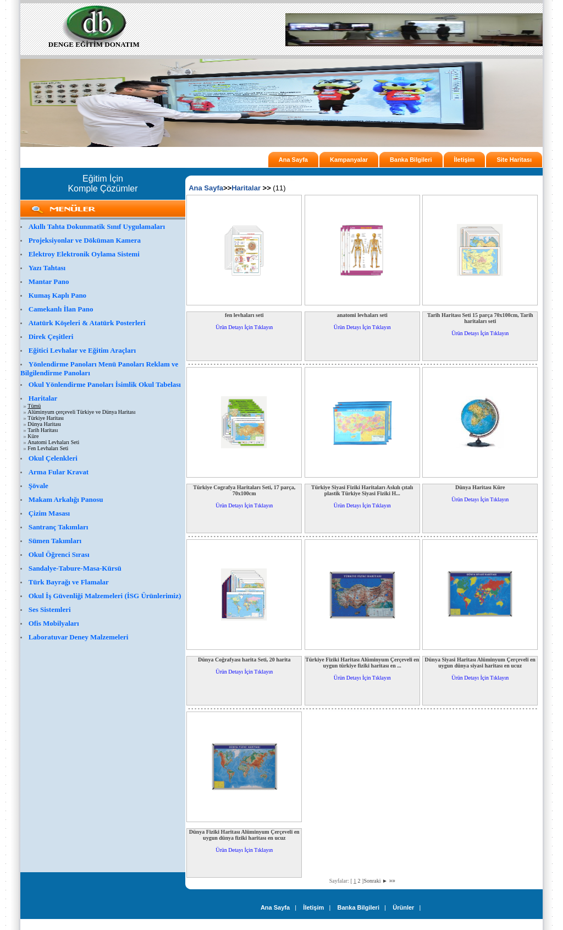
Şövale (38, 486)
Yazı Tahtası (47, 268)
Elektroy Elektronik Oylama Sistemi (84, 254)
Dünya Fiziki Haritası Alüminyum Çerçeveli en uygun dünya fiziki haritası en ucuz (244, 835)
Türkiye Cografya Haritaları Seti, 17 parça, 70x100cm (244, 490)
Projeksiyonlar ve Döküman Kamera (85, 240)
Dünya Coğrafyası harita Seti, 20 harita (244, 660)
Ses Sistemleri (50, 609)
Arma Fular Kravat (59, 472)
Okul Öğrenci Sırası (59, 554)
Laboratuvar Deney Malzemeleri (79, 637)
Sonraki (375, 881)
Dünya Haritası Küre (480, 487)
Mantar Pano (49, 281)
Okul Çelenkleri (53, 458)
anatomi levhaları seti (362, 315)
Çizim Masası (49, 513)
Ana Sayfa (293, 159)
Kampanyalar (349, 159)
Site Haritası (514, 159)
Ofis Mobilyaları (54, 623)
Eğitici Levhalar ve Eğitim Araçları (82, 350)
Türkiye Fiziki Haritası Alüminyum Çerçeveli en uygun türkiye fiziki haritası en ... (362, 663)
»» (392, 881)
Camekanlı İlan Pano (61, 309)
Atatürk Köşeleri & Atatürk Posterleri (87, 323)
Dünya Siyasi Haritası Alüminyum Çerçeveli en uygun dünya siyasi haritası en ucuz (480, 663)
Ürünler (403, 907)
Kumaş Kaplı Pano (57, 295)
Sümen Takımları (55, 541)
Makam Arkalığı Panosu (66, 499)
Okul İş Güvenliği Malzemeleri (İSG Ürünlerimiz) (105, 596)
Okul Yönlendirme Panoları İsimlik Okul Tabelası (105, 384)
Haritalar (43, 398)
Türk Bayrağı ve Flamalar (69, 582)
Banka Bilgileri (411, 159)
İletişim (464, 159)
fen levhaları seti (244, 315)
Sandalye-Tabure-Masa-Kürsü (75, 568)
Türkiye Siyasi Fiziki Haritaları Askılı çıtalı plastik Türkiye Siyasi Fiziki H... (362, 490)
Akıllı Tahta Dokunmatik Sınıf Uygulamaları (97, 226)
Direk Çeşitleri (51, 336)
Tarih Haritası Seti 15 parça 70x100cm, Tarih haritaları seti (480, 318)
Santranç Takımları (59, 527)
